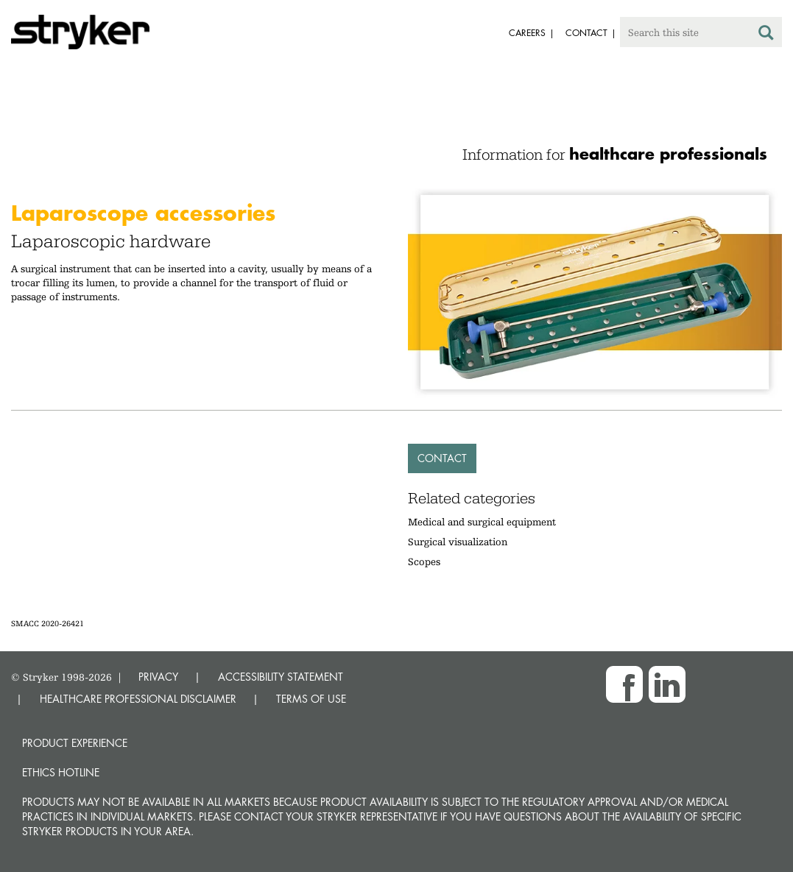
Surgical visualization (457, 541)
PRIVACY (158, 677)
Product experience (74, 743)
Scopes (424, 561)
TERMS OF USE (311, 699)
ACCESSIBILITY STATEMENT (280, 677)
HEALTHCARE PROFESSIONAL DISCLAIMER (138, 699)
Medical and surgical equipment (482, 522)
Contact (442, 458)
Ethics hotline (60, 772)
